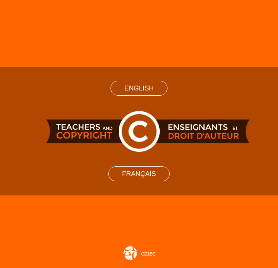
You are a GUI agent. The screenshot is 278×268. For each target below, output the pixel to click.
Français (139, 174)
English (139, 88)
